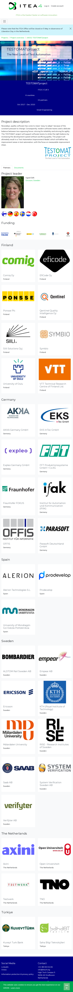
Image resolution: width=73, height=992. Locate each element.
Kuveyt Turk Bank (13, 942)
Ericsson (29, 180)
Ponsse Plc (9, 310)
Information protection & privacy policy (17, 974)
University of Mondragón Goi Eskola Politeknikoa (16, 626)
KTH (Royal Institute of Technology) (52, 708)
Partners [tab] (6, 168)
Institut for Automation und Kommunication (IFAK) (53, 506)
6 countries (30, 95)
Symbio (44, 348)
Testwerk (8, 899)
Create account (57, 6)
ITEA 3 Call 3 (43, 90)
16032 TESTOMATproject (37, 37)
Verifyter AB (10, 820)
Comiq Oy (8, 275)
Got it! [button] (66, 986)
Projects (4, 37)
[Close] (70, 28)
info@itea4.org (44, 970)
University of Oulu (13, 383)
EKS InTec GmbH (49, 430)
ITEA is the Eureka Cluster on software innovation (36, 15)
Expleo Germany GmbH (16, 465)
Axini (6, 864)
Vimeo (4, 970)
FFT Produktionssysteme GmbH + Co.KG (54, 466)
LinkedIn (5, 967)
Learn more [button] (15, 988)
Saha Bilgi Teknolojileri (52, 942)
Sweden (36, 180)
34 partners (42, 100)
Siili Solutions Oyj (12, 348)
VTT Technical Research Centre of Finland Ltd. (53, 385)
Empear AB (46, 671)
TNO (42, 899)
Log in (46, 6)
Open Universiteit (49, 864)
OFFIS (6, 543)
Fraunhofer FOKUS (13, 503)
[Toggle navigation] (4, 21)
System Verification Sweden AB (50, 784)
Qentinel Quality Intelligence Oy (49, 312)
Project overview (17, 37)
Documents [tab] (19, 168)
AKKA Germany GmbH (15, 430)
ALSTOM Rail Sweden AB (17, 671)
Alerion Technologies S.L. (17, 590)
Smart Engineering (44, 110)
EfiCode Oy (46, 275)
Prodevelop (46, 590)
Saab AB (7, 782)
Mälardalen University (15, 744)
